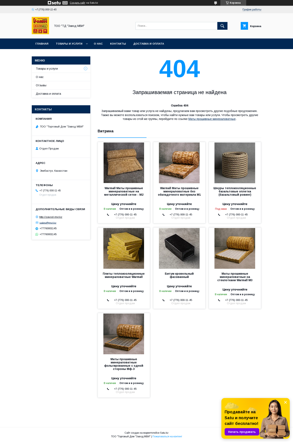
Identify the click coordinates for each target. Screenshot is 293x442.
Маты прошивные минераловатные (212, 119)
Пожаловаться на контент (167, 436)
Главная (41, 43)
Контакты (118, 43)
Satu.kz (164, 432)
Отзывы (41, 85)
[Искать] (222, 26)
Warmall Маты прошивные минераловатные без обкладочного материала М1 (179, 191)
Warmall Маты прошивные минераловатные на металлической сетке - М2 (123, 191)
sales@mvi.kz (47, 222)
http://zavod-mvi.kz (50, 216)
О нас (98, 43)
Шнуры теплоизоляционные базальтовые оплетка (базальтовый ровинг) (234, 191)
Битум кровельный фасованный (179, 275)
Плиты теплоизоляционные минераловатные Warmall (124, 275)
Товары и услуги (69, 43)
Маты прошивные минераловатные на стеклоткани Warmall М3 (235, 277)
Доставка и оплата (148, 43)
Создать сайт (77, 2)
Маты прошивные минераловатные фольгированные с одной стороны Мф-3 (123, 364)
